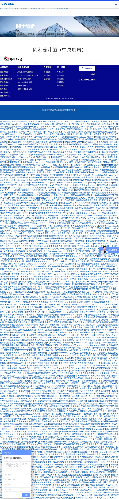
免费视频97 (85, 271)
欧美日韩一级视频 (25, 180)
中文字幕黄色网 (7, 350)
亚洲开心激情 (92, 475)
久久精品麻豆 (99, 409)
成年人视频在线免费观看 (62, 182)
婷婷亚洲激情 (50, 139)
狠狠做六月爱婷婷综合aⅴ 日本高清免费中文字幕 (56, 299)
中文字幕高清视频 (26, 299)
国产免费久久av (97, 274)
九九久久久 (21, 149)
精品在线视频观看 (46, 465)
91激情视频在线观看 (18, 198)
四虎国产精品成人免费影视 (36, 185)
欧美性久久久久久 (61, 365)
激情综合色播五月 (111, 165)
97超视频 (40, 243)
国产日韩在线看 (104, 155)
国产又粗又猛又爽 (109, 406)
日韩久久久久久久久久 (37, 264)
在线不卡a (94, 287)
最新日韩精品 (15, 165)
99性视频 (4, 409)
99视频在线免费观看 (106, 490)
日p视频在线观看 (71, 157)
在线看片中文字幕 (23, 203)
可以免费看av (11, 228)
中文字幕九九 (47, 208)
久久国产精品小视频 (33, 452)
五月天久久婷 (23, 277)
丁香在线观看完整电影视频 (46, 495)
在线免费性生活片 (69, 137)
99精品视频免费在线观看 (28, 124)
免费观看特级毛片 (71, 340)
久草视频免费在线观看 (79, 236)
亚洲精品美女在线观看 (65, 320)
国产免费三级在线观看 (74, 378)
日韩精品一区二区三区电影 (48, 160)
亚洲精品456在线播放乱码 (66, 444)
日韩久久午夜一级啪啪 (71, 160)
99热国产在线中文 (108, 330)
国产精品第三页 (47, 477)
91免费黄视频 (11, 368)
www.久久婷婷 (15, 144)
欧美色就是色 (86, 388)
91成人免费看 (96, 233)
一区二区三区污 (7, 429)
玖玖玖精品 (57, 157)
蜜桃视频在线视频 (53, 170)
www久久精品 (11, 231)
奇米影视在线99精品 (62, 421)
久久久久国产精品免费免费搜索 (23, 411)
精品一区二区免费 (61, 165)
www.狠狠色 (37, 139)
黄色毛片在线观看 (70, 144)
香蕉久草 (38, 246)
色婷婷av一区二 (42, 231)
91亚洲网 (53, 490)
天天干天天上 (83, 376)
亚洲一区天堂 (113, 236)
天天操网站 (81, 368)
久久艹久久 (29, 157)
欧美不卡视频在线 (84, 477)
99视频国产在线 (30, 249)
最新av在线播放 (44, 437)
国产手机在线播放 (103, 391)
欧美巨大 (70, 238)
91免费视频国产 (72, 149)
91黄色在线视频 (16, 312)
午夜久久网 (26, 353)
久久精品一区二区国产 (96, 208)
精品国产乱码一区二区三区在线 (47, 292)
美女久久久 (27, 327)
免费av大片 (57, 437)
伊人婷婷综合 (40, 282)
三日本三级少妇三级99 (72, 170)
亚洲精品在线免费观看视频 (95, 317)
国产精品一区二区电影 (90, 442)
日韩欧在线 (5, 233)
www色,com (96, 282)
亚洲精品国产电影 (53, 312)
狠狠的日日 (56, 388)
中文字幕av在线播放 (89, 167)
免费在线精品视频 (59, 266)
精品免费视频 (25, 368)
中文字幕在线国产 (27, 442)
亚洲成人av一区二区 (46, 190)
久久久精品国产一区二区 (66, 279)
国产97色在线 (78, 434)
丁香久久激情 (48, 200)
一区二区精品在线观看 (65, 200)
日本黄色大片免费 (99, 157)
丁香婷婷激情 (59, 381)
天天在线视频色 (27, 256)
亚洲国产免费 (105, 200)
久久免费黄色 (38, 155)
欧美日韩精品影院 (83, 284)
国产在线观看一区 (84, 269)
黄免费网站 (14, 279)
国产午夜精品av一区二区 (35, 223)
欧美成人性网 (97, 439)
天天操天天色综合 (19, 365)
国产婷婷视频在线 (82, 297)
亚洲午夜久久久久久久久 (58, 470)
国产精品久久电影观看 (61, 231)
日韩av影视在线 (79, 228)
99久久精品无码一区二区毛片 (105, 221)
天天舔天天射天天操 (104, 198)
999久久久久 (82, 213)
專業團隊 (50, 34)
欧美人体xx (6, 264)
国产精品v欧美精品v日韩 (16, 383)
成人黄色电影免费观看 (78, 472)
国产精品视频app (23, 170)
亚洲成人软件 (112, 393)
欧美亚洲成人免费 (96, 383)
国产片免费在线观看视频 (81, 294)
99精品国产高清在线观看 (94, 365)
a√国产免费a (25, 391)
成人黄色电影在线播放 (105, 223)
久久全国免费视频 (50, 429)
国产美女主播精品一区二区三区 (36, 457)
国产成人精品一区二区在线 (68, 124)
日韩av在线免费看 (49, 221)
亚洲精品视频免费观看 (92, 160)
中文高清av (35, 221)
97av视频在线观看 (77, 188)
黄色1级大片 (109, 292)
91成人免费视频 (69, 292)
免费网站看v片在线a (81, 180)
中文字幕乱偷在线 (105, 210)
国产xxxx (75, 167)
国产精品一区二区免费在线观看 (19, 236)
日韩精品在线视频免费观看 (74, 127)
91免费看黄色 (26, 282)
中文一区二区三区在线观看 (36, 284)
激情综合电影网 (64, 180)
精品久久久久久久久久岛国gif (66, 355)
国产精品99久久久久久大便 (23, 332)
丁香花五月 (54, 284)
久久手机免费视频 (96, 437)
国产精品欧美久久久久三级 (56, 459)
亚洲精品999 (5, 172)
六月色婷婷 (54, 432)
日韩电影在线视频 (34, 467)
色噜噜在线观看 (94, 454)
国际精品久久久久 (81, 439)
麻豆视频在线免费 (107, 475)
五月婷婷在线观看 (25, 269)
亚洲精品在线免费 (44, 421)
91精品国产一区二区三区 (69, 335)
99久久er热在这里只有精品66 (77, 282)
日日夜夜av (100, 393)
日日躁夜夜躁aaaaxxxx (57, 353)
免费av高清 (71, 409)
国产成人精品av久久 (9, 391)
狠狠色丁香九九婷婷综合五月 (29, 317)
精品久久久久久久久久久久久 (39, 261)
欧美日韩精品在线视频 (51, 447)
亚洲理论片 (9, 432)
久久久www (19, 348)
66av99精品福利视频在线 (54, 238)
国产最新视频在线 (51, 317)
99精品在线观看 (7, 259)
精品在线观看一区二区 (61, 228)
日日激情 (85, 274)
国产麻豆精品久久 (26, 231)
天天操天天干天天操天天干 (59, 404)
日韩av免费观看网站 (60, 498)
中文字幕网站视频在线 (95, 241)
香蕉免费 (107, 172)
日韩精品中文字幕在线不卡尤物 (17, 139)
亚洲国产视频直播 (99, 180)
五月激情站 (55, 254)
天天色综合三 (93, 444)
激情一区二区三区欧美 (97, 127)
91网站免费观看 (56, 142)
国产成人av (54, 376)
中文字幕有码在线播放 (13, 315)
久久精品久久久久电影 (95, 345)
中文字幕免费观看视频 (67, 193)
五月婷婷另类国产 (21, 127)
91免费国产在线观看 (81, 358)
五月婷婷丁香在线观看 (76, 411)
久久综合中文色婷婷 (60, 363)
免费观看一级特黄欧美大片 (40, 365)
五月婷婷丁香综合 (91, 170)
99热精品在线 (90, 155)
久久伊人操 (6, 223)
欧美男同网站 (101, 137)
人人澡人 (114, 414)
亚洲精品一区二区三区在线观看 (62, 216)
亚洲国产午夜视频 (95, 325)
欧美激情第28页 (24, 310)
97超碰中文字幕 (28, 243)
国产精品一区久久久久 (69, 147)
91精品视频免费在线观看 (87, 200)
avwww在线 (71, 381)
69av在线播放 (98, 284)
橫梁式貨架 (4, 72)
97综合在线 (108, 162)
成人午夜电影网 (53, 218)
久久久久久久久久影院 (44, 269)
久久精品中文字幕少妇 (82, 205)
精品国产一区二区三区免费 (90, 162)
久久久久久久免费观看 (53, 246)
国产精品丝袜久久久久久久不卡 (19, 398)
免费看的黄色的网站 (40, 378)
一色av (92, 182)
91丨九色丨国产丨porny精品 (50, 274)
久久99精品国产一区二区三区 (92, 457)
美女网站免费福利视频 (88, 482)
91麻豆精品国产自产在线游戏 (81, 393)
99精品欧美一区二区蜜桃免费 (94, 426)
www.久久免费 (90, 249)
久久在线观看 (23, 221)
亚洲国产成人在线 (24, 292)
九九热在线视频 (60, 472)
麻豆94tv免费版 (96, 472)
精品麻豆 (108, 378)
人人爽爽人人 (101, 332)
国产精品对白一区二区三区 (59, 310)
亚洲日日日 (47, 165)
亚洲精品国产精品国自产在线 (39, 152)
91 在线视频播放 (68, 254)
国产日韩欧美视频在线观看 (25, 371)
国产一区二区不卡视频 (13, 284)
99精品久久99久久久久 (74, 345)
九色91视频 (6, 416)
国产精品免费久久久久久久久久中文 (19, 386)
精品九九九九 (76, 365)
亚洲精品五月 (44, 249)
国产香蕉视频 (19, 152)
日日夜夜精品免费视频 (10, 340)
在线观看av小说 (48, 124)
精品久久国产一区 (110, 388)
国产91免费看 (70, 246)
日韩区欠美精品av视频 (61, 241)
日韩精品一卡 (42, 332)
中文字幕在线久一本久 (30, 162)
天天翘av (62, 490)
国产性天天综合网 (78, 401)
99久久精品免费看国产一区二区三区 (19, 218)
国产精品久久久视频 (88, 144)
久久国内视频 (70, 132)
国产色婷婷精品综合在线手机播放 (104, 259)
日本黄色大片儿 (77, 165)
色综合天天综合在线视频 (18, 241)
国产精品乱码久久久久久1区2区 (70, 256)
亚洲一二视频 (107, 122)
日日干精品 (80, 172)
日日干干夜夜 (21, 350)
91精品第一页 (110, 439)
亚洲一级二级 (34, 350)
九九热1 (57, 144)
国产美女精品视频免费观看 (90, 139)
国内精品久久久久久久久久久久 (84, 226)
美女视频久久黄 (81, 182)
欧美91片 (78, 152)
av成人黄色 (52, 475)
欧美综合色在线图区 (71, 304)
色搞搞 (108, 437)
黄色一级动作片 (105, 144)
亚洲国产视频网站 (95, 401)
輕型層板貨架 (5, 96)
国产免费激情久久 (45, 348)
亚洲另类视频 (82, 289)
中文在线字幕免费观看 (42, 355)
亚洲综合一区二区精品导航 (78, 251)
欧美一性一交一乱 (80, 416)
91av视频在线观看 (25, 195)
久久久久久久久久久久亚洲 (35, 188)
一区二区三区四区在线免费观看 (27, 414)
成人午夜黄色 (30, 363)
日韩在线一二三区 (80, 396)
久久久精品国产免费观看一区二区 (56, 358)
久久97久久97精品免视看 (98, 228)
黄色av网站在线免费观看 (42, 396)
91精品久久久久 (87, 391)
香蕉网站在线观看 (102, 495)
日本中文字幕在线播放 (53, 132)
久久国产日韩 (53, 426)
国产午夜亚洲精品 (40, 393)
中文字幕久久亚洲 (44, 442)
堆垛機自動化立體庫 (25, 72)
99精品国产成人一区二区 (108, 487)
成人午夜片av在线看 (43, 381)
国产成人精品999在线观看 (84, 310)
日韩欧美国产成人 (90, 459)
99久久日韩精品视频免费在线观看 (18, 289)
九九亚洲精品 (10, 437)
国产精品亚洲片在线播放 (89, 264)
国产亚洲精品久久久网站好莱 (96, 152)
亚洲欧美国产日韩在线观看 (67, 271)
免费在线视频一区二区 (40, 182)
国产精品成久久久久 (89, 353)
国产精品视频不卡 (29, 401)
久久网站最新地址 (39, 226)
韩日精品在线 (23, 343)
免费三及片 (43, 411)
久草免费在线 (6, 414)
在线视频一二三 (87, 332)
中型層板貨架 (5, 92)
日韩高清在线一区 (52, 307)
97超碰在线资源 (28, 205)
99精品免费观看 (28, 345)
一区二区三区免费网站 (69, 449)
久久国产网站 (77, 327)
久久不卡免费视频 (67, 289)
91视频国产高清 (74, 386)
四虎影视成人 (10, 317)
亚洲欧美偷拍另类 (88, 210)
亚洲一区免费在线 (62, 396)
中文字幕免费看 (28, 279)
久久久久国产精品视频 (42, 391)
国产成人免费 (91, 256)
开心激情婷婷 (74, 177)
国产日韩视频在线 (53, 243)
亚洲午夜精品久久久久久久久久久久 (46, 213)
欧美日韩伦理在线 (33, 358)
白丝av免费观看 (33, 200)
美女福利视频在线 (38, 404)
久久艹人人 (108, 498)
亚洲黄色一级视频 (69, 487)
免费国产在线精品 (78, 371)
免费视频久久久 (96, 419)
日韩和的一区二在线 (22, 155)
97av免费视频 (15, 188)
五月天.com (90, 185)
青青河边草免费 (85, 299)
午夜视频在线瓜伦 (108, 170)
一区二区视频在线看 (37, 462)
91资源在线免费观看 (24, 193)
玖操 (28, 378)
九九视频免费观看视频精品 (104, 337)
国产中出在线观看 (57, 411)
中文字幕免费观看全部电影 (38, 177)
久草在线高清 (92, 188)
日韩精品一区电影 (36, 335)
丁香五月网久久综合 (98, 289)
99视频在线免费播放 (9, 442)
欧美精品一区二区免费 (40, 228)
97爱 (46, 406)
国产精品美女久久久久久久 (105, 299)
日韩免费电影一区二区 (106, 480)
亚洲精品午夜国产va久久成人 (87, 122)
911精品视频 (63, 492)
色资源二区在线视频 (58, 393)
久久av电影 (10, 269)
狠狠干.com (105, 238)
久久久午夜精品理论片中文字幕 (29, 134)
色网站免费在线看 (43, 157)
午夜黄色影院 (69, 213)
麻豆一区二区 (38, 170)
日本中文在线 (13, 243)
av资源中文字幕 (12, 137)
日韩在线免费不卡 (107, 188)
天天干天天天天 (106, 307)
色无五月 (29, 381)
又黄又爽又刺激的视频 (50, 325)
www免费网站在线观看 (59, 185)
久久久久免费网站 (98, 236)
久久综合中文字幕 (40, 416)
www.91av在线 (6, 304)
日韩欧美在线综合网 (62, 434)
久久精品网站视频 (111, 261)
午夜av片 (97, 269)
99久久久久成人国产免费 (73, 447)
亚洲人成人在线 (10, 330)
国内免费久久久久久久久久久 (36, 302)
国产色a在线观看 (11, 208)
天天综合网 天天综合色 (101, 376)
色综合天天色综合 (8, 122)
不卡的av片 (14, 294)
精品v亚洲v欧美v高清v (70, 426)
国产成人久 (56, 340)
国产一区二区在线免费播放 (87, 238)
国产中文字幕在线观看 (34, 147)
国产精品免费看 (90, 404)
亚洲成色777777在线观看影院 (93, 312)
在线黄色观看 (44, 363)
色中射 (41, 312)
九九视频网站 (46, 472)
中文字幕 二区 (59, 485)
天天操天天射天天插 (99, 279)
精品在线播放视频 (8, 343)
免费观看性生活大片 (73, 142)
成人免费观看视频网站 (60, 167)
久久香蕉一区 (83, 292)
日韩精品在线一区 (88, 490)
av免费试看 (43, 454)
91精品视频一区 (67, 223)
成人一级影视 (19, 177)
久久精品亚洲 (105, 167)
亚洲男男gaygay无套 (84, 495)
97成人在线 (14, 274)
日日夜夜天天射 (22, 447)
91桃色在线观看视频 (54, 345)
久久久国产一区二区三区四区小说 (58, 467)
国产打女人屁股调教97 (98, 218)
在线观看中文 (65, 429)
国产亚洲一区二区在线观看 (62, 419)
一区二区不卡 (112, 409)
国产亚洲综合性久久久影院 (13, 261)
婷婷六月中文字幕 (61, 401)
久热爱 (98, 470)
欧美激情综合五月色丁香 (59, 416)
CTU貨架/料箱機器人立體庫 (27, 75)
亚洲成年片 (24, 228)
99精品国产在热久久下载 (50, 304)
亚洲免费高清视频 (38, 449)
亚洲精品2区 (10, 322)
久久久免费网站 (42, 167)
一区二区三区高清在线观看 (21, 266)
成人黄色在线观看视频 (61, 249)
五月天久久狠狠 (57, 302)
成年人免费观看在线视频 (65, 348)
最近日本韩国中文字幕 (41, 322)
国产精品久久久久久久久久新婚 (38, 485)
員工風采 (30, 34)
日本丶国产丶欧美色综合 (55, 134)
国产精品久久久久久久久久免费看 (51, 386)
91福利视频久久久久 (107, 190)
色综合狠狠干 (10, 277)
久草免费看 (57, 322)
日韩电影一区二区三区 (52, 414)
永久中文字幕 (104, 373)
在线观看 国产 (71, 175)
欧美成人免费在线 (57, 409)
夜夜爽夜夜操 (93, 371)
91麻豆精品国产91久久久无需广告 (38, 144)
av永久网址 (29, 315)
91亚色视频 (87, 414)
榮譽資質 (60, 34)
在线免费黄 (77, 249)
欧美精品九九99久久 (101, 302)
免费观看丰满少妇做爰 (25, 259)
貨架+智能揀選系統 (24, 89)
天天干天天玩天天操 (26, 122)
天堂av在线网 (60, 195)
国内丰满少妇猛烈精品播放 (65, 198)
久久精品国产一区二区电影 (100, 398)
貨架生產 (40, 34)
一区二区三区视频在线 (44, 398)
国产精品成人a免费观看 (38, 233)
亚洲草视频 (14, 162)
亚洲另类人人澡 (77, 185)
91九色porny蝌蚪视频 (36, 475)
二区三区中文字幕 (86, 137)
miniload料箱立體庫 (24, 82)
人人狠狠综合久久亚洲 (87, 363)
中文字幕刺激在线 (25, 434)
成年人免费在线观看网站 (60, 480)
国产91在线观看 (7, 193)
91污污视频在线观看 (72, 414)
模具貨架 (3, 89)
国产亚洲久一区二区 (45, 271)
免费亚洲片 (9, 355)
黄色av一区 (63, 236)
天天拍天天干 (10, 434)
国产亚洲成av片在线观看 (14, 251)
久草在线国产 (93, 411)
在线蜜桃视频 (101, 147)
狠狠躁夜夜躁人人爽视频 (41, 482)
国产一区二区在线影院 (13, 320)
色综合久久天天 (85, 409)
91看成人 (74, 457)
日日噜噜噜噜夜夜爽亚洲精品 (77, 302)
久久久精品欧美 (88, 304)
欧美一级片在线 (92, 330)
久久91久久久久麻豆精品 (72, 317)
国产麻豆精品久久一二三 (102, 175)
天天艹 (69, 203)
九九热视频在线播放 (76, 475)
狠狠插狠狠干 (17, 147)
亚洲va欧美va (51, 147)
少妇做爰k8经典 (28, 297)
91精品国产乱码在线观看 (20, 254)
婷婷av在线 (52, 449)
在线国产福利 (7, 348)
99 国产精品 (5, 444)
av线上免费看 (7, 396)
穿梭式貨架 (21, 86)
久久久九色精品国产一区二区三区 (16, 238)
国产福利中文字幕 (15, 157)
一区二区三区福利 (55, 282)
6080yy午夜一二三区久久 (31, 294)
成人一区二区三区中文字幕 (52, 149)
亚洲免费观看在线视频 (26, 190)
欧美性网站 (77, 404)
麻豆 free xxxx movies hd (55, 251)
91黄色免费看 (31, 312)
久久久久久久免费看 (26, 421)
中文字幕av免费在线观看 (11, 373)
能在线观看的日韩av (85, 223)
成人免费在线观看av (44, 195)
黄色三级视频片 (32, 210)
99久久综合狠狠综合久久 (56, 330)
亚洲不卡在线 (91, 434)
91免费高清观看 (31, 325)
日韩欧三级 (85, 449)
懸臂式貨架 (4, 86)
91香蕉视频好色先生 (89, 350)
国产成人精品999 (35, 307)
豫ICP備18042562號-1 (66, 98)
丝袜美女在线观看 (23, 355)
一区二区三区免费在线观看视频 (93, 432)
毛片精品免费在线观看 (30, 208)
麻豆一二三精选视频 (16, 378)
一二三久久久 (53, 223)
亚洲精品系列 (95, 213)
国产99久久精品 (79, 383)
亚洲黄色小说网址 (19, 335)
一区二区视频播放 (106, 360)
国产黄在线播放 (57, 175)
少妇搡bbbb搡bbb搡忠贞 (11, 337)
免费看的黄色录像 (104, 182)
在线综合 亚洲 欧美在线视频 (75, 452)
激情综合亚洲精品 (32, 320)
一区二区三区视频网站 (65, 269)
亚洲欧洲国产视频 (109, 411)
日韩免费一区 (34, 383)
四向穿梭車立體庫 (24, 79)
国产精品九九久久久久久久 (103, 193)
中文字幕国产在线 (107, 277)
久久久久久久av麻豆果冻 (91, 340)
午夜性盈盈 (10, 221)
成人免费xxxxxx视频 (13, 216)
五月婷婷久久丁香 (35, 444)
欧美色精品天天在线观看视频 (35, 490)
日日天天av (67, 343)
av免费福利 (80, 208)
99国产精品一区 (106, 404)
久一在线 (62, 475)
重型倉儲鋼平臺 (6, 79)
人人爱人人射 (42, 205)
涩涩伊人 (42, 470)
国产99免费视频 (68, 218)
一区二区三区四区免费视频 (26, 304)
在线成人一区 (87, 177)
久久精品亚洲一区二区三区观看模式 (95, 355)
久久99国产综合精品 (45, 259)
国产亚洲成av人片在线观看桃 (45, 203)
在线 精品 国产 (71, 210)
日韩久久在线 (83, 259)
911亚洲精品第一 (19, 233)
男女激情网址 (67, 122)
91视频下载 (41, 122)
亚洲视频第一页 (67, 284)
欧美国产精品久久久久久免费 (18, 393)
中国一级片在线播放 (65, 190)
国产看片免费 (27, 137)
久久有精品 (22, 376)
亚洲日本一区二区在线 (65, 259)
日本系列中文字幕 (48, 360)
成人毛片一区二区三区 (109, 482)
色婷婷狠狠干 (78, 480)
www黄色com (106, 203)
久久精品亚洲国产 (31, 337)
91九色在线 (81, 218)
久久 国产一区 (70, 162)
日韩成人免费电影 (96, 322)
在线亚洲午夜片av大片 (40, 241)
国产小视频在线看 (34, 251)
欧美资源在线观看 (15, 325)
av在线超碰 (66, 205)
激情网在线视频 (96, 498)
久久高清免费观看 (68, 376)
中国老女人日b (108, 269)
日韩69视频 (90, 231)
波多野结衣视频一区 (45, 279)
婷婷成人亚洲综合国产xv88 (41, 198)
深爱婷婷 (68, 337)
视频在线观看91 (39, 129)
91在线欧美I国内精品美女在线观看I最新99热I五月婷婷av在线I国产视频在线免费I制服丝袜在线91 (59, 112)
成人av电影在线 (64, 383)
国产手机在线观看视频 (60, 406)
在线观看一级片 (60, 442)
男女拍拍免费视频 (69, 307)
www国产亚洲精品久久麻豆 (65, 482)
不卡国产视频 (21, 432)
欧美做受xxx (17, 223)
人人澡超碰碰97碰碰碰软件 (42, 277)
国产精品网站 (112, 345)
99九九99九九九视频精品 (45, 236)
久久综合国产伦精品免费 (45, 193)
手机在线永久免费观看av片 (75, 322)
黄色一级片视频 (39, 353)
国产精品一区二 (24, 388)
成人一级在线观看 (101, 320)
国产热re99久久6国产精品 (30, 132)
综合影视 (91, 485)
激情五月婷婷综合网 (24, 246)
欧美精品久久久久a (93, 165)
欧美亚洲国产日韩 (72, 274)
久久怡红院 (20, 424)
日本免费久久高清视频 (76, 485)
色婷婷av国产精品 (29, 274)
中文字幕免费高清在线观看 (97, 465)
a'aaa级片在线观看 (15, 210)
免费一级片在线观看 (56, 462)
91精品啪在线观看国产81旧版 (105, 195)
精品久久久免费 (84, 348)
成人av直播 (96, 271)
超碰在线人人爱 (16, 363)
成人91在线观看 (66, 495)
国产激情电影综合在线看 (37, 175)
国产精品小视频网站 (26, 271)
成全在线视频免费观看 (38, 376)
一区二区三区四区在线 (42, 368)
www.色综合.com (109, 454)
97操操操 (97, 388)
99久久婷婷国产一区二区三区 (28, 429)
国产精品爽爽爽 (110, 340)
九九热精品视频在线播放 (52, 162)
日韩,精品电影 (23, 322)
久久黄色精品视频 (74, 462)
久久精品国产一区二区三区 (61, 297)
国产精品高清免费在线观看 (89, 424)
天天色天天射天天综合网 (64, 368)
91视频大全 (111, 335)
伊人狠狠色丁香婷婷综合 (86, 373)
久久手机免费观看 (76, 330)
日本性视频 (85, 157)
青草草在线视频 (39, 426)
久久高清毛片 (48, 320)
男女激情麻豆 (63, 371)
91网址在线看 (100, 149)
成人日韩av (74, 332)
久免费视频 (93, 452)
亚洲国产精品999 (94, 261)
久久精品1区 (55, 205)
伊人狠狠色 (63, 221)
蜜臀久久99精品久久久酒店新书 (21, 160)
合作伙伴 (21, 34)
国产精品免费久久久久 (88, 307)
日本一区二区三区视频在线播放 (87, 343)
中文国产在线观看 (15, 185)
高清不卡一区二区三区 (72, 243)
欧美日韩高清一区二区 (19, 439)
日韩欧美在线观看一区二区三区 (97, 327)
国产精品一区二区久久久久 (51, 337)
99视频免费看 (81, 398)
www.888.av (50, 155)
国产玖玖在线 (19, 200)
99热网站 (47, 294)
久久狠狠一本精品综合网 (85, 467)
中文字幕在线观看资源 (87, 381)
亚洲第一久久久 (87, 147)
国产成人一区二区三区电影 (92, 335)
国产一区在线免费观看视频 (100, 396)
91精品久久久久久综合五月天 (31, 330)
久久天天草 (88, 243)
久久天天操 (22, 307)
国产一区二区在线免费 (108, 256)
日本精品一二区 (39, 310)
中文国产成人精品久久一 (11, 302)
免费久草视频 (42, 142)
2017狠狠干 (77, 315)
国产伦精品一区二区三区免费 (105, 348)
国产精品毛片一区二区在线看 (89, 216)
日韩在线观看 (33, 149)
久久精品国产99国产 (22, 129)
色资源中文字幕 (45, 401)
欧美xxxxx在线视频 (93, 492)
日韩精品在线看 (19, 264)
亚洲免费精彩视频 (40, 254)
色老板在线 (5, 332)
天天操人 (103, 353)
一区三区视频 (84, 193)
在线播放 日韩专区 (40, 409)
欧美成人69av (98, 297)
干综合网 (34, 127)
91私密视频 (43, 480)
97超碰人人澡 (56, 378)
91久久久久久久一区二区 (50, 127)
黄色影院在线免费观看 (76, 454)
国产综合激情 (15, 142)
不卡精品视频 (106, 444)
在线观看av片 (81, 498)
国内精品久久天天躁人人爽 (46, 289)
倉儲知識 (47, 72)
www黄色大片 (61, 465)
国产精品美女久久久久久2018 (47, 137)
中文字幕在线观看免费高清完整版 (85, 406)
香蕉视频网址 (15, 327)
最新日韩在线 (23, 449)
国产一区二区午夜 (102, 414)
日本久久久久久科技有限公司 (85, 203)
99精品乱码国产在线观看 (45, 180)
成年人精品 (34, 360)
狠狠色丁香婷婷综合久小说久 (70, 155)
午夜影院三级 (105, 363)
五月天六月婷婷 (101, 205)
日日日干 (104, 452)
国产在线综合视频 (59, 177)
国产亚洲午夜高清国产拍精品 (89, 254)
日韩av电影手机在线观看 (102, 449)
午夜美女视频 (78, 231)
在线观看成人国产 (42, 498)
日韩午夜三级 (84, 175)
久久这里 (21, 437)
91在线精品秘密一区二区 (95, 315)
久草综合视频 (109, 160)
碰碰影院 (40, 218)
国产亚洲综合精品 (9, 299)
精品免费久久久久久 (94, 378)
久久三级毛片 (54, 122)
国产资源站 (37, 238)
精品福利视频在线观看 (45, 256)
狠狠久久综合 (87, 149)
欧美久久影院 (102, 142)
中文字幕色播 (67, 398)
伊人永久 (4, 198)
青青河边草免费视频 (102, 294)
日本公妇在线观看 (58, 233)
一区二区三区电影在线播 (58, 226)
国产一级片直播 (112, 297)
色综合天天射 (44, 340)
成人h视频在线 (108, 124)
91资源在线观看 (43, 315)
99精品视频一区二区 (41, 388)
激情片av (8, 152)
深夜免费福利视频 (61, 294)
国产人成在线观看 (63, 277)
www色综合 (31, 437)
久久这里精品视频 (71, 312)
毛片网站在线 (78, 241)
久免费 (82, 444)
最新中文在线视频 (99, 358)
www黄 (73, 424)
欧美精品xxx (51, 335)
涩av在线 (4, 411)
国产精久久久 (80, 325)
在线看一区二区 (96, 416)
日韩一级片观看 (36, 459)
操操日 (62, 203)
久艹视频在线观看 (71, 388)
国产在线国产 (89, 142)
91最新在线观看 (49, 383)
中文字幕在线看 (54, 343)
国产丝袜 (110, 284)
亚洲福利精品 (75, 459)
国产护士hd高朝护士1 (95, 266)
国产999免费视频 (62, 327)
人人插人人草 (83, 246)
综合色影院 (107, 470)
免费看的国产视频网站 (46, 492)
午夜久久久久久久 (56, 264)
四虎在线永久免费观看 (59, 424)
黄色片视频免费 (19, 444)
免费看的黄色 (109, 254)
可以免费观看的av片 (32, 165)
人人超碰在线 (73, 490)
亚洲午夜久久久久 (94, 172)
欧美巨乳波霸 (78, 421)
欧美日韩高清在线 (108, 371)
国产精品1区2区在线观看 (86, 190)
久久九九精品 (29, 142)
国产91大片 (49, 444)
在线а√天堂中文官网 (82, 337)
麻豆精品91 (20, 175)
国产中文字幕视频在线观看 (98, 368)
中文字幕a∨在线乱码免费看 (79, 195)
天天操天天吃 (67, 325)
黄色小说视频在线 (38, 343)
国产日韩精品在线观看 (38, 432)
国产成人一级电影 (86, 198)
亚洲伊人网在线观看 (99, 129)
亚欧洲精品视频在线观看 (61, 439)
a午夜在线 (92, 360)
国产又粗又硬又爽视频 (95, 447)
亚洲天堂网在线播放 (47, 371)
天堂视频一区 (103, 310)
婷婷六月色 (14, 345)
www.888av (98, 429)
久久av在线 (74, 353)
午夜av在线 (18, 358)
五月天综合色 (42, 297)
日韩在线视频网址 (91, 462)
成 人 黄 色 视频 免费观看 (77, 287)
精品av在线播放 (77, 492)
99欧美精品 (31, 348)
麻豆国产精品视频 (22, 396)
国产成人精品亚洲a (109, 442)
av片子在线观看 (79, 360)
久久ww (73, 363)
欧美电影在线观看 (57, 454)
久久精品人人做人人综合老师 (16, 182)
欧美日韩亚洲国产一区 (61, 315)
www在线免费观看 (21, 226)
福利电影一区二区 (75, 134)
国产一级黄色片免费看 (43, 327)
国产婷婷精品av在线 (52, 452)
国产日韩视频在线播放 (24, 167)
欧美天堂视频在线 (93, 421)
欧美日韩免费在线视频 (64, 208)
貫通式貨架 (4, 75)
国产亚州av (26, 409)
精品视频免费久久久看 (63, 152)
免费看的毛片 (10, 421)
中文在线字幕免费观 (57, 129)
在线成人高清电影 (85, 132)
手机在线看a (83, 279)
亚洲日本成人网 (44, 172)
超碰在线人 (35, 447)
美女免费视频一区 (42, 266)
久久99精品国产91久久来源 (16, 360)
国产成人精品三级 (23, 426)
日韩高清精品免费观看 (67, 139)
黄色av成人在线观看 (43, 434)
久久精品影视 (72, 350)
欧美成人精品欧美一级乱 (37, 424)
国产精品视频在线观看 (65, 477)
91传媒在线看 (103, 185)
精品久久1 (14, 282)
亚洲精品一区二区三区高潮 (53, 350)
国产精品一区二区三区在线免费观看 (58, 373)
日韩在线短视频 (64, 360)
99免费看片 (99, 243)
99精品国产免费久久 (59, 332)
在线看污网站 (7, 167)
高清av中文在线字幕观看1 (15, 419)
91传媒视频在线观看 (69, 432)
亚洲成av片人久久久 (21, 416)
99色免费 (11, 180)
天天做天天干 (71, 264)
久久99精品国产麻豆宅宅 (63, 172)
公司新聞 (47, 75)
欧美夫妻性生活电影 (60, 457)
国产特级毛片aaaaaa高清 (80, 221)
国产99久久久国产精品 (58, 188)
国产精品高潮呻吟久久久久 (24, 172)
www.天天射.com (7, 190)
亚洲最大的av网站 (103, 177)
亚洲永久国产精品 (52, 487)
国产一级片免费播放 (93, 134)
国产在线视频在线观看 (40, 439)
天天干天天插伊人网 (87, 487)
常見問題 (47, 79)
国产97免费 (81, 261)
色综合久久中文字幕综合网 (52, 210)
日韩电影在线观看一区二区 (82, 470)
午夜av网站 (10, 307)
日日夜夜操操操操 (84, 320)
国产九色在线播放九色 (90, 124)
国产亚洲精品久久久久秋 (63, 261)
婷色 (72, 498)
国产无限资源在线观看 (104, 132)
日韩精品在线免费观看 (82, 429)
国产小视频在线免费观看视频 (16, 404)
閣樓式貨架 (4, 82)
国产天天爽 (90, 480)
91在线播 (40, 345)
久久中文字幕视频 (107, 350)
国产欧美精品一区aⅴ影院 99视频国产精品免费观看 (43, 287)
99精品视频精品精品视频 (78, 129)
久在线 (57, 398)
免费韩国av (15, 409)
